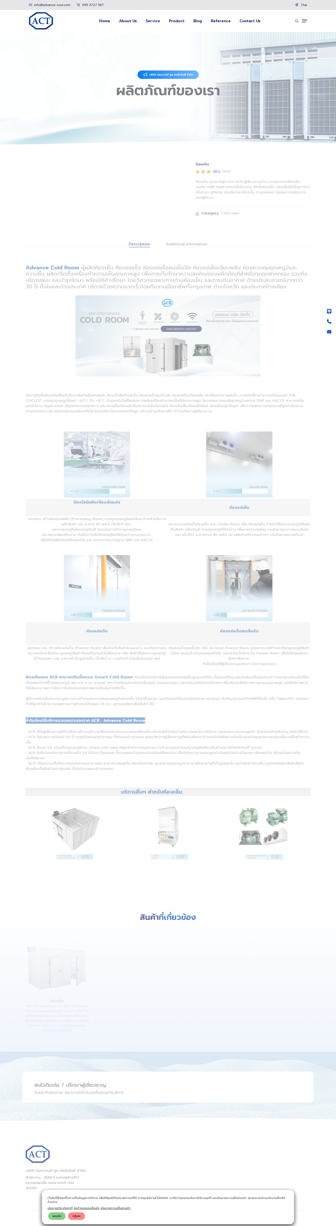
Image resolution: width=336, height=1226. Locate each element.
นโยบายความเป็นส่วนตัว (115, 1208)
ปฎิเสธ (76, 1216)
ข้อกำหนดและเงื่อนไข (86, 1208)
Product (177, 21)
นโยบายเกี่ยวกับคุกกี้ (60, 1208)
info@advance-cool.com (49, 5)
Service (153, 21)
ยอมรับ (57, 1216)
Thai (301, 5)
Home (104, 21)
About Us (128, 21)
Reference (221, 21)
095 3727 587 (90, 5)
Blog (197, 21)
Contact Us (250, 21)
